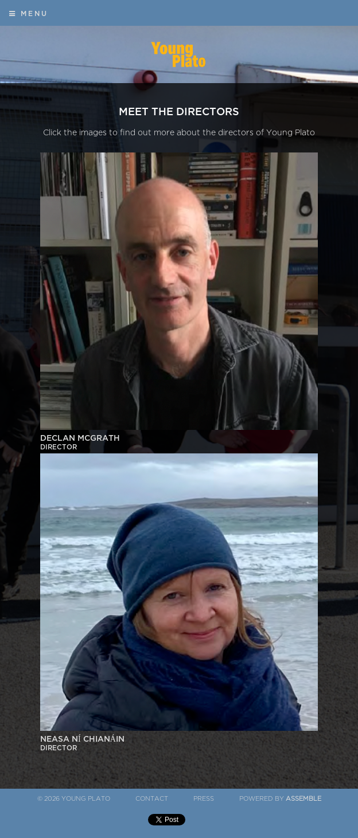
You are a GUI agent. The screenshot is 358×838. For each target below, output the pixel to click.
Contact (151, 799)
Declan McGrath (179, 443)
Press (203, 799)
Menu (28, 13)
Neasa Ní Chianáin (179, 744)
